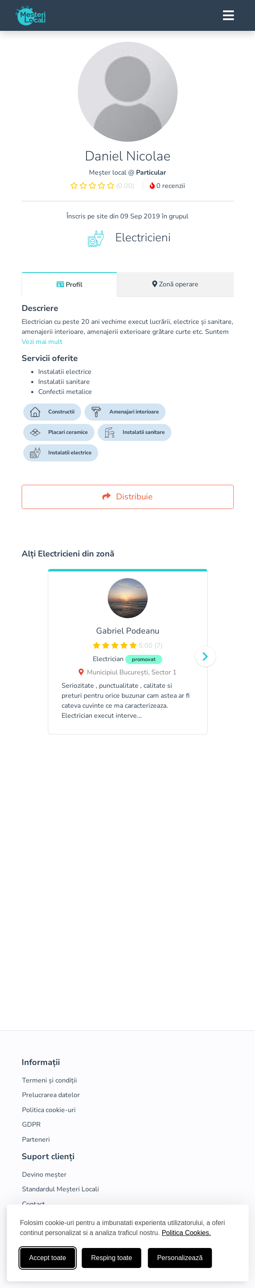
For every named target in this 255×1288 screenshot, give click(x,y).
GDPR (31, 1124)
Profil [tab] (69, 284)
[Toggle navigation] (228, 15)
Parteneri (36, 1139)
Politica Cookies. (186, 1232)
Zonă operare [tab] (175, 284)
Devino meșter (44, 1174)
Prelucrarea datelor (51, 1095)
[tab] (70, 284)
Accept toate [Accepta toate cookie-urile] (47, 1257)
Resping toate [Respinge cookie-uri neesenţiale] (111, 1257)
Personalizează (180, 1257)
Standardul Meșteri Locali (60, 1189)
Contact (33, 1204)
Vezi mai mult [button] (42, 341)
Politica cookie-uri (49, 1110)
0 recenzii (167, 185)
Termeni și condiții (49, 1080)
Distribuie (127, 496)
